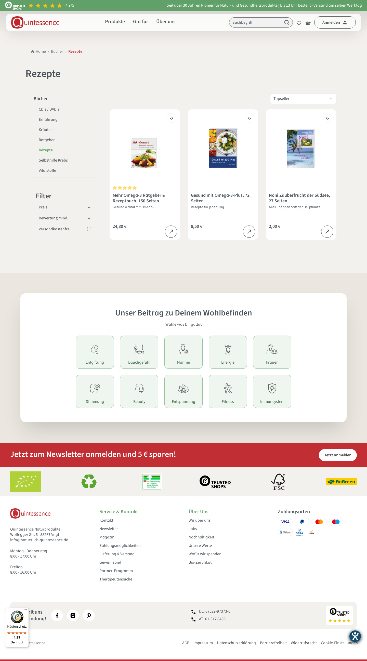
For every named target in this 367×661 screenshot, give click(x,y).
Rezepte (46, 150)
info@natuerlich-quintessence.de (39, 540)
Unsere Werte (200, 545)
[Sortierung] (303, 98)
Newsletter (108, 529)
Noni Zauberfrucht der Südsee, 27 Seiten (299, 198)
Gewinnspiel (110, 562)
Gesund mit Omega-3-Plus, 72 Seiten (220, 198)
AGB (185, 643)
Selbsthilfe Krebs (53, 160)
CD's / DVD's (49, 109)
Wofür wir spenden (205, 554)
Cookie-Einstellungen (339, 643)
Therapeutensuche (115, 579)
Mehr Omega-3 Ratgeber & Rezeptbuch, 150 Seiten (139, 198)
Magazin (106, 537)
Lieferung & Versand (117, 554)
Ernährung (48, 119)
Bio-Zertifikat (200, 562)
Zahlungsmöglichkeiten (120, 545)
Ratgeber (47, 140)
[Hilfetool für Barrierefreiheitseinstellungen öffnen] (355, 636)
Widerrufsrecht (304, 643)
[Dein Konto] (335, 22)
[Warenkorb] (308, 22)
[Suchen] (287, 22)
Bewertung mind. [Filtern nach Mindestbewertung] (65, 218)
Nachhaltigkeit (201, 537)
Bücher (57, 51)
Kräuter (45, 130)
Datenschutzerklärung (236, 643)
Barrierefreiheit (273, 643)
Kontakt (106, 520)
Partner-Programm (116, 571)
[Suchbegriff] (255, 22)
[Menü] (26, 611)
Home (38, 51)
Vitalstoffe (47, 170)
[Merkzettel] (297, 22)
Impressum (203, 643)
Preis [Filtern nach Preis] (65, 207)
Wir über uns (200, 520)
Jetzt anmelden (337, 455)
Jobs (193, 529)
